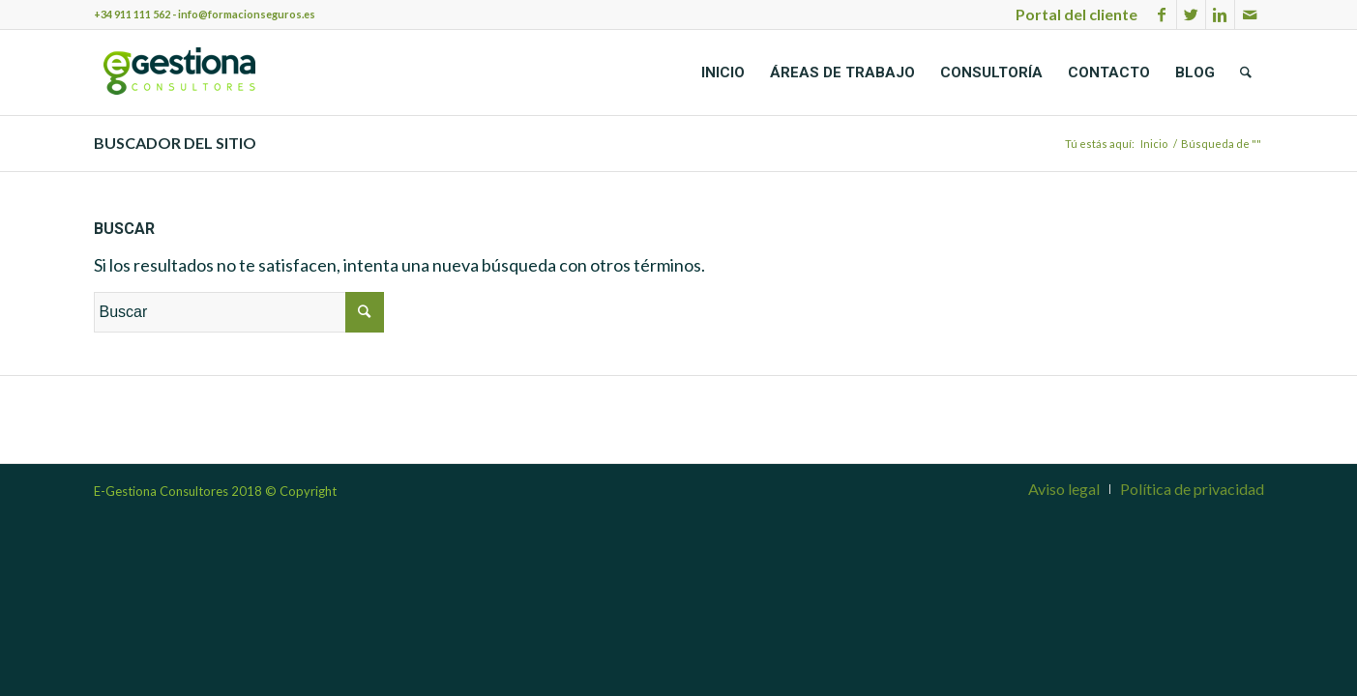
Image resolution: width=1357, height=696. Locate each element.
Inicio (1153, 143)
